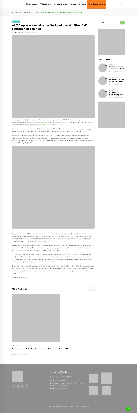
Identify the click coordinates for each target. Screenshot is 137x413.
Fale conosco (82, 4)
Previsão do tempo (60, 4)
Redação (17, 32)
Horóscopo (72, 4)
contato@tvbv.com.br (61, 388)
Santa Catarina (44, 122)
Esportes (112, 64)
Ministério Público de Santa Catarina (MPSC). (50, 124)
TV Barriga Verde (45, 4)
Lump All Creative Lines (82, 406)
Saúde (111, 89)
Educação (15, 345)
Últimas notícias (31, 4)
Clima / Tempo (113, 77)
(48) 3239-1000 (61, 381)
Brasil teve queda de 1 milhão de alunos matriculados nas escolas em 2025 (40, 348)
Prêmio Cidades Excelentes (96, 4)
